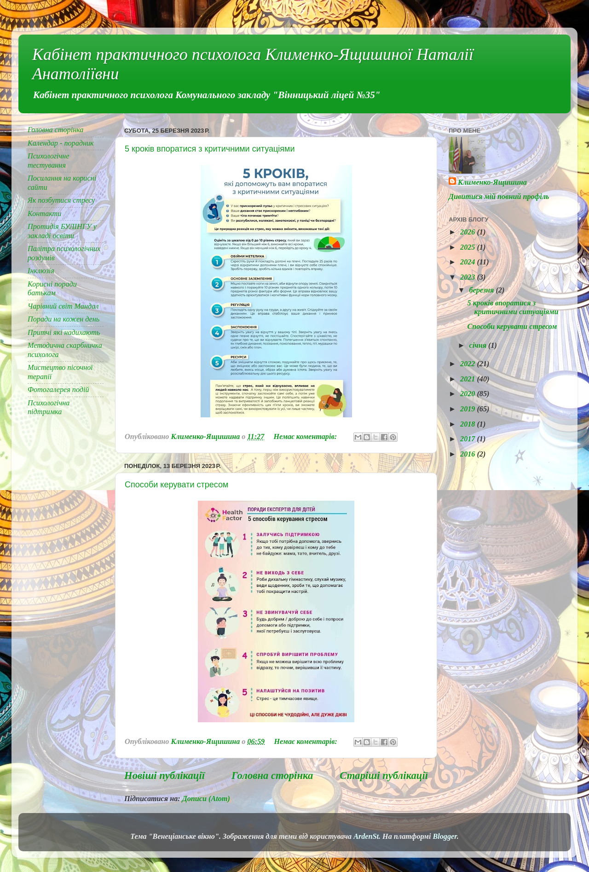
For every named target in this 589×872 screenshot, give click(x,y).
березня (482, 290)
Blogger (444, 836)
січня (478, 345)
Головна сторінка (272, 775)
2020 (468, 394)
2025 (468, 247)
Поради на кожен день (63, 319)
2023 (468, 277)
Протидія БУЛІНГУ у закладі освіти (62, 231)
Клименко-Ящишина (492, 182)
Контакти (44, 214)
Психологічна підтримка (48, 407)
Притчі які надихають (64, 332)
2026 (468, 232)
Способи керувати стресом (176, 484)
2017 (468, 439)
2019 (468, 409)
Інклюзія (41, 271)
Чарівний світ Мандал (63, 306)
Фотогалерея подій (58, 390)
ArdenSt (366, 836)
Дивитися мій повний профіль (499, 197)
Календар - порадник (61, 143)
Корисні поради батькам (52, 288)
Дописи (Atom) (206, 799)
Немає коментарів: (306, 437)
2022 (468, 364)
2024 (468, 262)
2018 (468, 424)
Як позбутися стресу (61, 200)
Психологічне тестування (48, 160)
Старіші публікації (384, 775)
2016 (468, 454)
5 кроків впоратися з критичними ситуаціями (209, 148)
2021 (468, 379)
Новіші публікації (164, 775)
